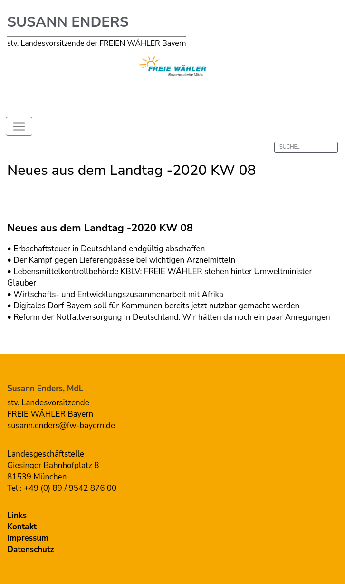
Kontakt (22, 526)
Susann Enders (68, 22)
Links (17, 515)
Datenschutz (30, 549)
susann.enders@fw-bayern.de (61, 425)
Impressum (27, 538)
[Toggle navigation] (19, 126)
